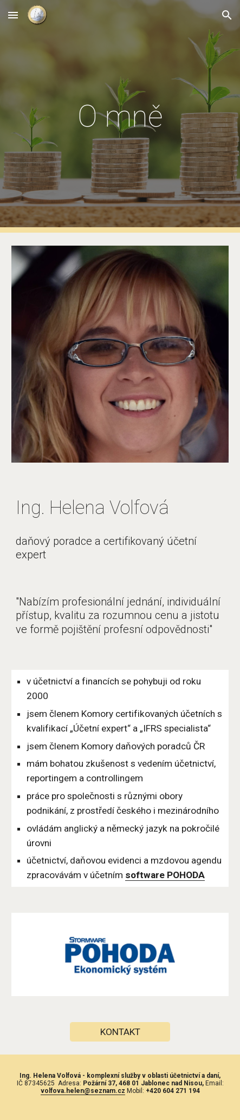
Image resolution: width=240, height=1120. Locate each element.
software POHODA (165, 874)
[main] (120, 116)
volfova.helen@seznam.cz (83, 1091)
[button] (13, 15)
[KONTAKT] (119, 1031)
